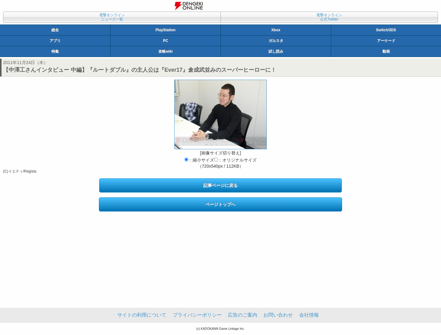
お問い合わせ (278, 315)
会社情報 (309, 315)
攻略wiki (165, 51)
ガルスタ (276, 41)
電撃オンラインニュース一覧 (112, 17)
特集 (55, 51)
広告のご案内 (242, 315)
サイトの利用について (141, 315)
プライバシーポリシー (197, 315)
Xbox (275, 30)
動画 (386, 51)
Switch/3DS (386, 30)
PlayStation (165, 30)
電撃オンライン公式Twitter (329, 17)
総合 (55, 30)
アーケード (386, 41)
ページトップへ (220, 204)
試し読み (276, 51)
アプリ (55, 41)
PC (165, 41)
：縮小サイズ (199, 160)
